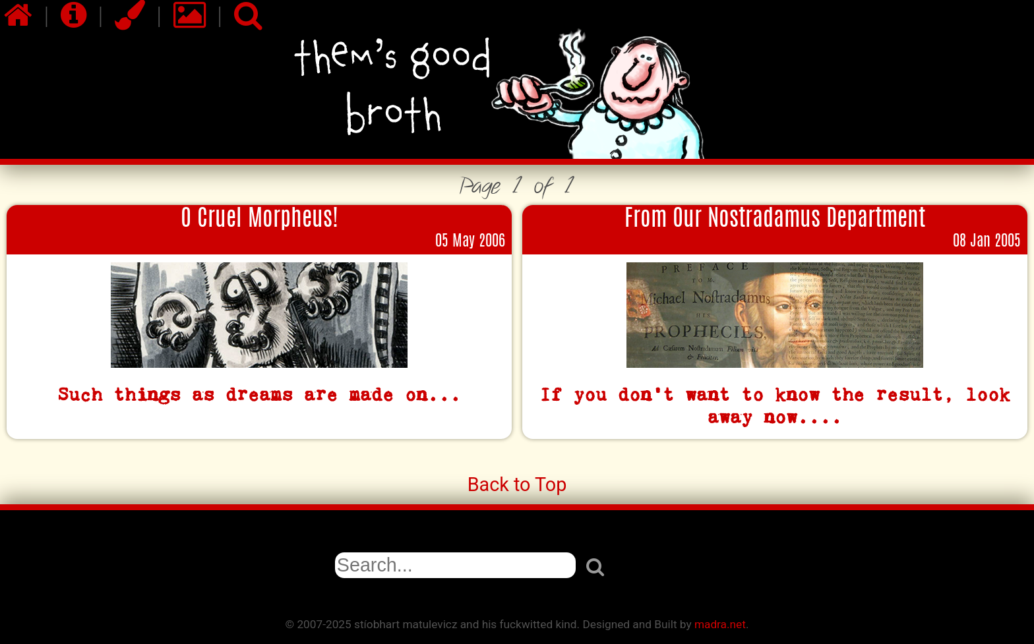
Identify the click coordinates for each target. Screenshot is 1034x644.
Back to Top (517, 484)
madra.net (720, 624)
